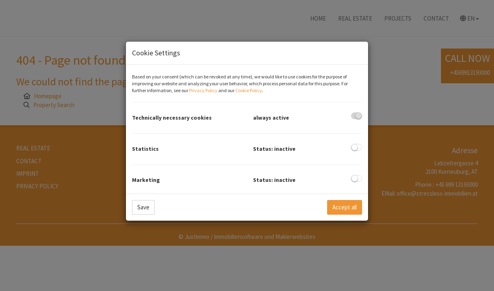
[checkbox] (356, 115)
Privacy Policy (203, 90)
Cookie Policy (248, 90)
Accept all (344, 207)
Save (143, 207)
